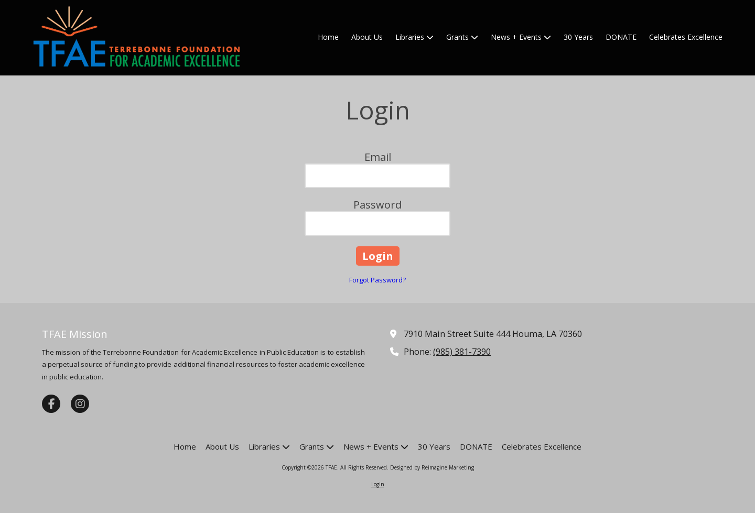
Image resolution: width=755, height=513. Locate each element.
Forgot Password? (377, 280)
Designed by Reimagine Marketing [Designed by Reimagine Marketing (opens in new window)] (432, 467)
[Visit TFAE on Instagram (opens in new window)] (80, 404)
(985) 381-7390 (462, 351)
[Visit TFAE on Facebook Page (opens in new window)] (51, 404)
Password (377, 205)
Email (377, 157)
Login (377, 484)
